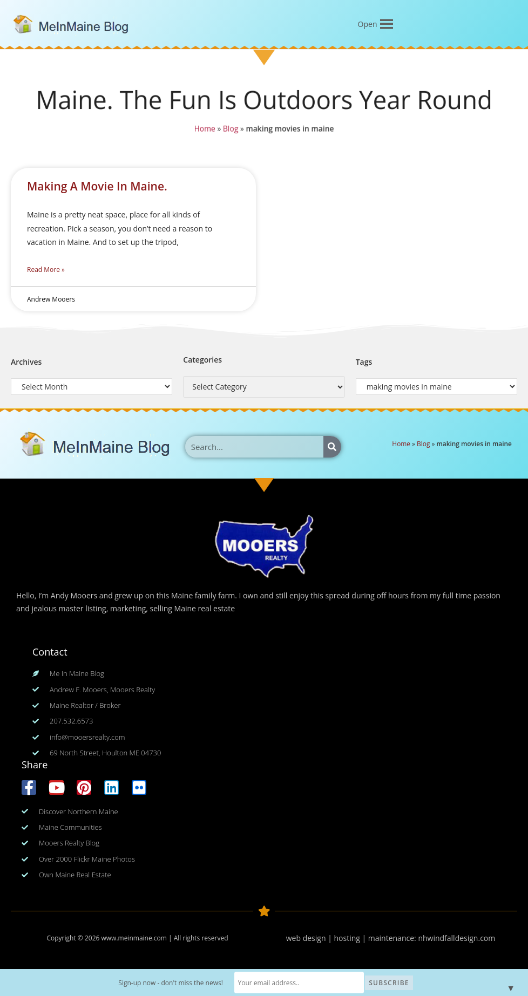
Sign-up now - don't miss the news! (170, 982)
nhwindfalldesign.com (456, 938)
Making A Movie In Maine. (97, 186)
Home (203, 129)
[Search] (332, 447)
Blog (229, 129)
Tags (364, 362)
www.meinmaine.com (133, 938)
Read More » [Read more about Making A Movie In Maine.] (46, 269)
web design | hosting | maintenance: (352, 938)
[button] (367, 24)
